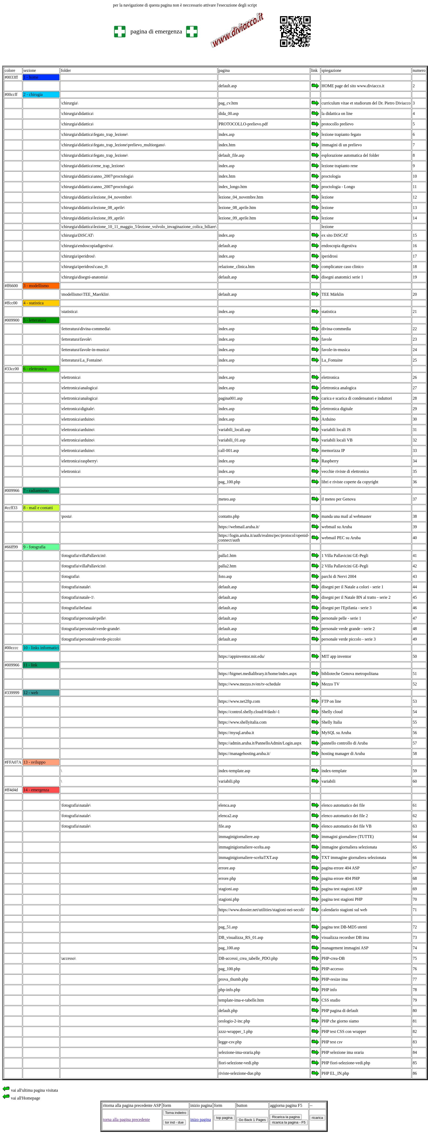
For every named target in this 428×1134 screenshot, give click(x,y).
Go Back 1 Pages (252, 1120)
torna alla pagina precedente (126, 1119)
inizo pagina (200, 1119)
